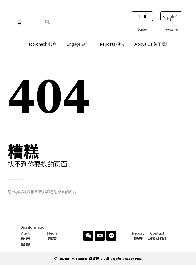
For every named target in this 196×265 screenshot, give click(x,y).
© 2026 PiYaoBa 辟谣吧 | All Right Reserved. (98, 258)
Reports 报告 (112, 44)
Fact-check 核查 (41, 44)
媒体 (52, 236)
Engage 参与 (78, 44)
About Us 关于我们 (152, 44)
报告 (138, 236)
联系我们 (157, 236)
